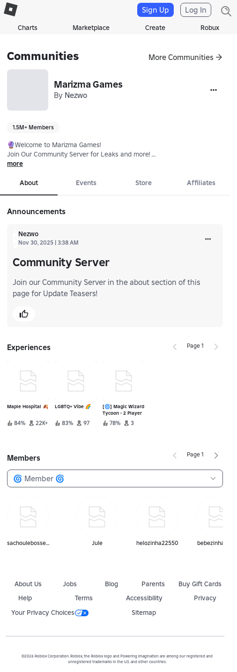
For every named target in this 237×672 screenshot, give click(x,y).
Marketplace (91, 27)
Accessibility (144, 598)
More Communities (181, 57)
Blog (111, 584)
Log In (196, 10)
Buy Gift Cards (200, 584)
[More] (213, 90)
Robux (209, 27)
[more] (208, 239)
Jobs (70, 584)
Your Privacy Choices (50, 612)
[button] (24, 313)
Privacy (205, 598)
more (15, 163)
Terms (84, 598)
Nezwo (76, 95)
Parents (153, 584)
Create (155, 27)
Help (25, 598)
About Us (28, 584)
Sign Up (155, 10)
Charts (27, 27)
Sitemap (144, 612)
